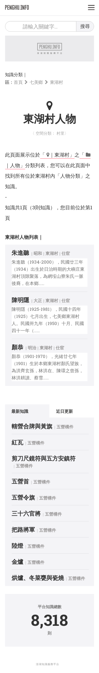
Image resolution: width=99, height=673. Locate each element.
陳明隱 (20, 300)
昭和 (38, 253)
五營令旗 (23, 497)
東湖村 (56, 82)
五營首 (20, 481)
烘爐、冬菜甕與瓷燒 (38, 578)
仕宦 (66, 253)
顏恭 (17, 347)
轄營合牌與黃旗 (32, 426)
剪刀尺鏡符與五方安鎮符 (44, 458)
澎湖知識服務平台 (47, 664)
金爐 (17, 561)
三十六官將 (26, 513)
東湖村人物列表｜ (24, 237)
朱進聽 (20, 252)
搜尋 (85, 26)
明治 (32, 347)
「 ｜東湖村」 (57, 154)
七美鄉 (36, 82)
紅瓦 (17, 442)
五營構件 (64, 426)
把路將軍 (23, 529)
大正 (38, 300)
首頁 (18, 82)
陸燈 (17, 545)
